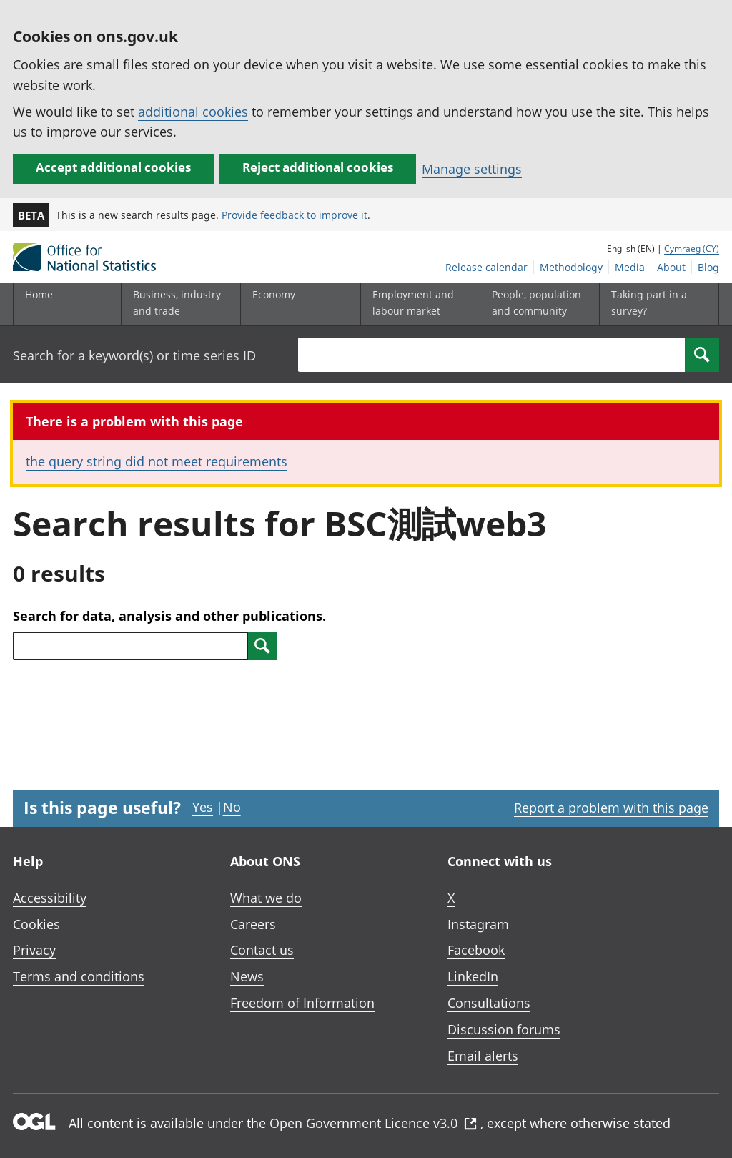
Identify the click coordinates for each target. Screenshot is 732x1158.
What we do (266, 897)
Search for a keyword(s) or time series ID (134, 355)
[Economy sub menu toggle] (297, 304)
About (671, 267)
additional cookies (193, 111)
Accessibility (49, 897)
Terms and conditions (78, 976)
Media (630, 267)
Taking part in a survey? (649, 302)
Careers (253, 924)
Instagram (478, 924)
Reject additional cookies (317, 167)
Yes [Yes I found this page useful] (202, 806)
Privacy (34, 949)
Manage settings (472, 168)
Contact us (262, 949)
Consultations (488, 1002)
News (247, 976)
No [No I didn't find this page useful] (232, 806)
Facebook (476, 949)
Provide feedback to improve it (294, 215)
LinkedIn (472, 976)
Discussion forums (503, 1029)
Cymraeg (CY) (691, 248)
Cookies (36, 924)
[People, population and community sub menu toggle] (537, 304)
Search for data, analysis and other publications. (169, 615)
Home (39, 294)
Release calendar (486, 267)
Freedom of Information (302, 1002)
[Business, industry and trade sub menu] (178, 304)
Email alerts (482, 1055)
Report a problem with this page (611, 807)
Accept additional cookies (113, 167)
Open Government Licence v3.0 (373, 1123)
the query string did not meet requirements (156, 461)
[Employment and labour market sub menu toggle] (417, 304)
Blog (708, 267)
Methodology (571, 267)
